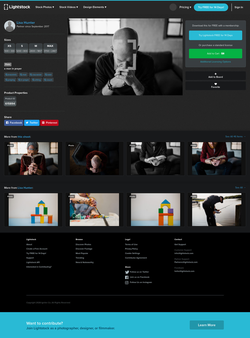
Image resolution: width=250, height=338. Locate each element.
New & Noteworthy (85, 261)
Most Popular (82, 252)
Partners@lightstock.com (186, 261)
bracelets (11, 74)
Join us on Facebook (139, 276)
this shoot (24, 137)
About (29, 244)
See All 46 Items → (235, 136)
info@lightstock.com (183, 252)
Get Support (180, 244)
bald (48, 74)
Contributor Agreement (136, 257)
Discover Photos (83, 244)
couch (48, 79)
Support (30, 257)
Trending (80, 257)
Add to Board (216, 76)
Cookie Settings (132, 252)
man (23, 74)
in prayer (23, 79)
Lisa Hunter (26, 22)
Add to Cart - (215, 53)
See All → (240, 187)
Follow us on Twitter (139, 271)
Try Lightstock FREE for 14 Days (216, 35)
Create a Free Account (36, 248)
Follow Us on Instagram (141, 281)
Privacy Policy (131, 248)
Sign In (239, 7)
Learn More (207, 324)
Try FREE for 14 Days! (211, 7)
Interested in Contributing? (39, 266)
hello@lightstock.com (184, 270)
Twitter (31, 123)
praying (10, 79)
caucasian (36, 74)
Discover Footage (84, 248)
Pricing (185, 7)
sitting (36, 79)
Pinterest (49, 123)
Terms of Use (131, 244)
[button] (45, 7)
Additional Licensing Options (215, 62)
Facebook (14, 123)
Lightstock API (33, 261)
